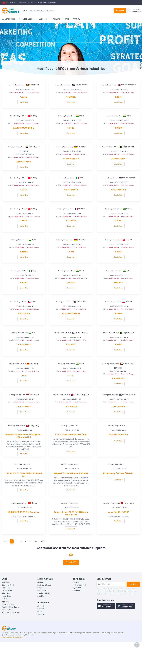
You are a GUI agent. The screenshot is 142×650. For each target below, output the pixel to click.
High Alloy (5, 602)
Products (56, 19)
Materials (5, 582)
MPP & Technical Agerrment (79, 586)
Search (120, 11)
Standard (76, 590)
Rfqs (67, 19)
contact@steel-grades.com (45, 2)
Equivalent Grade (44, 585)
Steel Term (41, 596)
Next (42, 541)
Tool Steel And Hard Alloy (11, 607)
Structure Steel (8, 604)
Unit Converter (43, 591)
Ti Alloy (4, 599)
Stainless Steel (8, 585)
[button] (106, 606)
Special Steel (7, 610)
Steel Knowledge (44, 593)
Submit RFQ (71, 562)
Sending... (133, 584)
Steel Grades (28, 19)
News (39, 588)
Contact (40, 609)
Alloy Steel (6, 593)
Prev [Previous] (5, 541)
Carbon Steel (7, 591)
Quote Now (24, 102)
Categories (8, 19)
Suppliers (43, 19)
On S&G (76, 19)
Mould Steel (6, 596)
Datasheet (77, 582)
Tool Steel (6, 588)
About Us (41, 606)
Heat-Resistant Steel (10, 613)
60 (36, 541)
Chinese (7, 2)
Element (40, 582)
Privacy (40, 611)
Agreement (41, 614)
